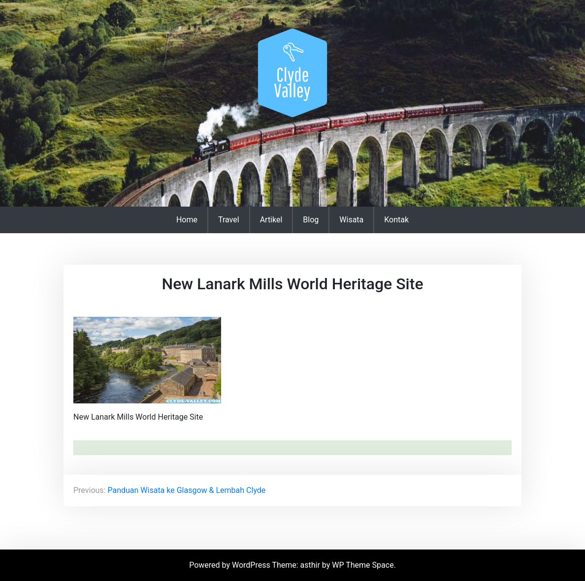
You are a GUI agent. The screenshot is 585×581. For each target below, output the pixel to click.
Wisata (351, 219)
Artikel (271, 219)
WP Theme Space (362, 565)
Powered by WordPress (230, 565)
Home (186, 219)
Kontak (396, 219)
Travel (228, 219)
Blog (311, 219)
